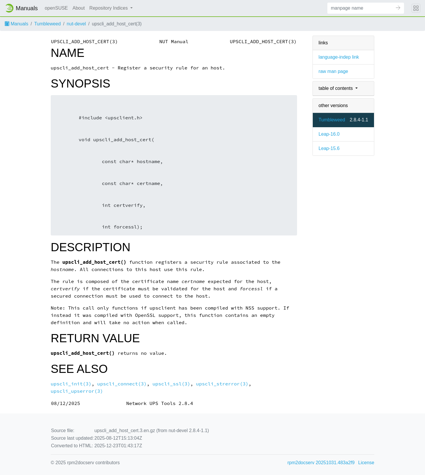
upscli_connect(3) (122, 384)
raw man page (333, 71)
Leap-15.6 (329, 148)
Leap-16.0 (329, 134)
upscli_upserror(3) (77, 391)
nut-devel (76, 23)
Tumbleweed (47, 23)
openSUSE (56, 8)
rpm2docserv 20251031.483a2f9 (320, 462)
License (366, 462)
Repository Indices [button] (109, 8)
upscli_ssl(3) (171, 384)
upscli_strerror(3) (222, 384)
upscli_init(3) (71, 384)
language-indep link (339, 57)
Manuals (16, 23)
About (79, 8)
